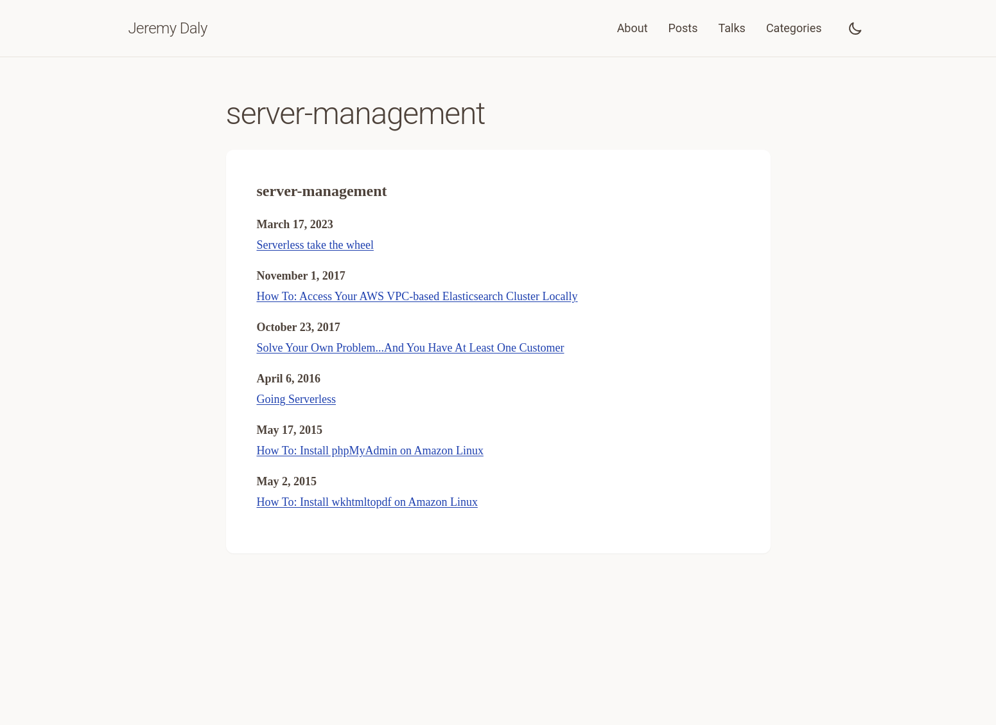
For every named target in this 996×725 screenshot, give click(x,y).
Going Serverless (296, 399)
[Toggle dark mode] (855, 28)
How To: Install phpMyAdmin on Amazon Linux (370, 450)
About (632, 28)
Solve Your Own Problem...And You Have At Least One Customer (410, 347)
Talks (732, 28)
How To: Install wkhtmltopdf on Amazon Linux (367, 502)
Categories (794, 28)
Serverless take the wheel (315, 244)
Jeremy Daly (167, 28)
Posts (683, 28)
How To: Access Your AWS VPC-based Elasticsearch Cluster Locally (417, 296)
